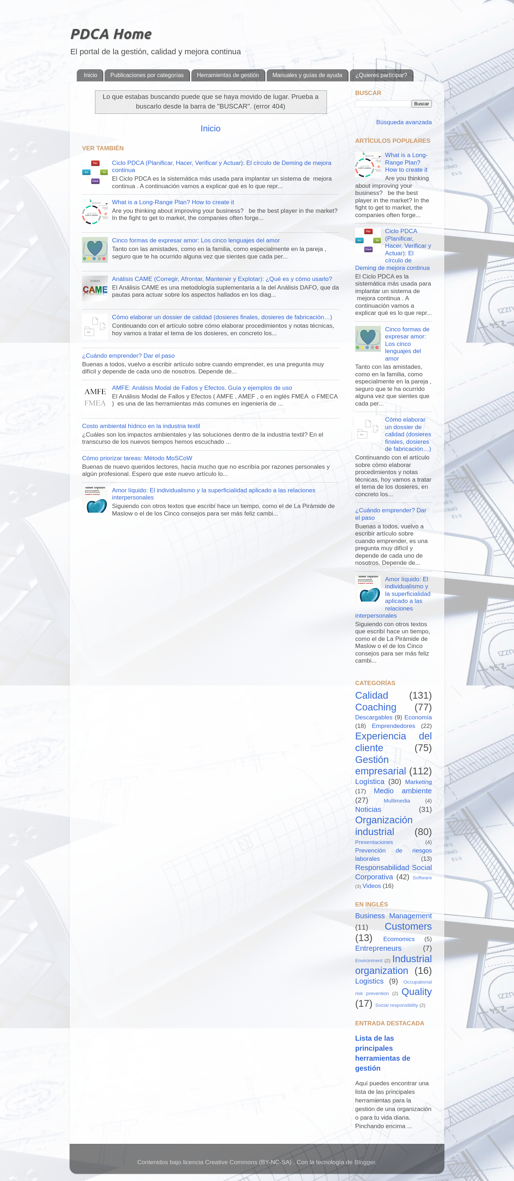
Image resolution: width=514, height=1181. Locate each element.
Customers (408, 926)
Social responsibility (396, 1005)
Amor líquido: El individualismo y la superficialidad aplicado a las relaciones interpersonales (392, 597)
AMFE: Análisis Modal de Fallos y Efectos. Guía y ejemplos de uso (202, 388)
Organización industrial (384, 825)
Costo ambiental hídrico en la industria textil (141, 426)
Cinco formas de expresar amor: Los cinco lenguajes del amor (196, 240)
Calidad (371, 695)
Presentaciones (374, 842)
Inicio (90, 75)
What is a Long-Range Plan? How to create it (173, 202)
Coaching (376, 707)
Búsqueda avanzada (403, 122)
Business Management (393, 915)
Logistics (369, 981)
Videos (372, 886)
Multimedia (397, 801)
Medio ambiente (403, 791)
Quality (417, 991)
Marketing (418, 782)
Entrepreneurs (378, 948)
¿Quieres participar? (381, 75)
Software (422, 877)
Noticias (368, 809)
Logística (369, 781)
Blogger (364, 1162)
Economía (418, 717)
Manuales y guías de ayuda (307, 75)
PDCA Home (110, 34)
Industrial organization (393, 964)
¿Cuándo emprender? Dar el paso (128, 355)
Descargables (374, 717)
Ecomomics (399, 939)
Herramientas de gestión (228, 75)
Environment (369, 960)
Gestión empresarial (380, 765)
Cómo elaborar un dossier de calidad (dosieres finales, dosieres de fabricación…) (222, 317)
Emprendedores (393, 726)
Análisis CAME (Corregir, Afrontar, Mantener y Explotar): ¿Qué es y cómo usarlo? (222, 279)
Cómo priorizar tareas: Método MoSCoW (137, 458)
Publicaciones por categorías (146, 75)
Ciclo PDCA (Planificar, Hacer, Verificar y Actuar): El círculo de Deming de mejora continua (393, 249)
